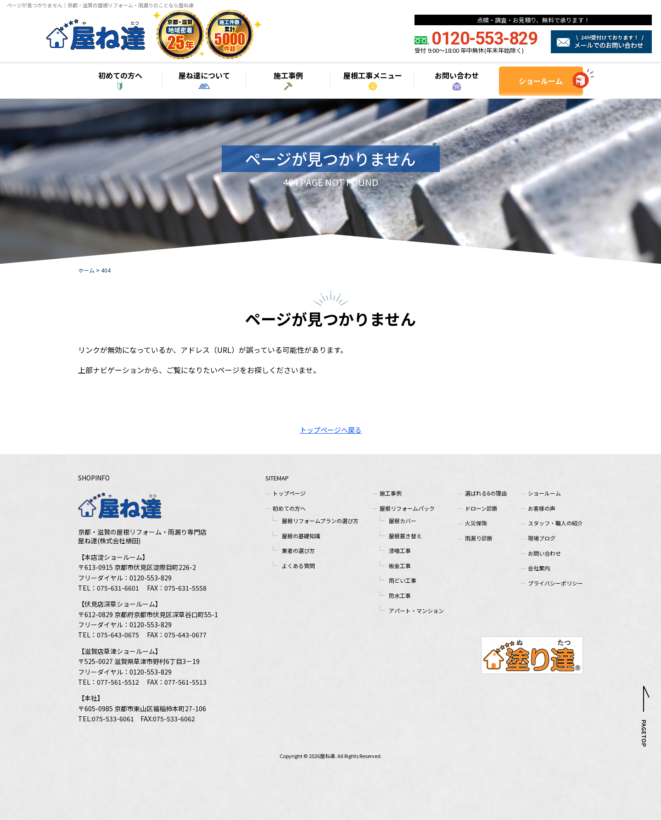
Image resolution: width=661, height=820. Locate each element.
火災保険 (476, 523)
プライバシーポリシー (555, 583)
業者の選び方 (298, 550)
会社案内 (539, 568)
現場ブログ (541, 538)
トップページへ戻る (331, 430)
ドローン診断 (481, 508)
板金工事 (400, 565)
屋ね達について (204, 75)
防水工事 (400, 595)
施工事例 (288, 75)
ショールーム (541, 80)
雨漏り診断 (479, 538)
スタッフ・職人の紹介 (555, 523)
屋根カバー (402, 520)
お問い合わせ (457, 75)
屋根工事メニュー (372, 75)
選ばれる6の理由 (486, 493)
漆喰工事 (400, 550)
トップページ (289, 493)
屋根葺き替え (405, 536)
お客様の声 (541, 508)
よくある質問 (298, 565)
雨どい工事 (402, 580)
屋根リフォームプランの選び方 (320, 520)
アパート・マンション (416, 610)
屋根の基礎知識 (301, 536)
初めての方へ (120, 75)
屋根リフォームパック (407, 508)
